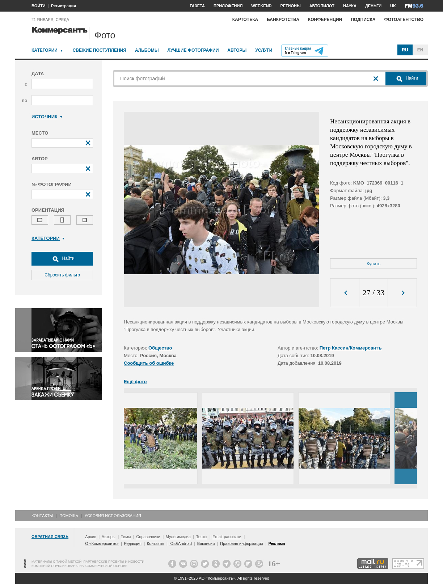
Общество (160, 348)
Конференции (325, 19)
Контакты (42, 515)
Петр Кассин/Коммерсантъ (351, 348)
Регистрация (63, 6)
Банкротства (283, 19)
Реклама (276, 543)
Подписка (363, 19)
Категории (44, 50)
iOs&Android (180, 543)
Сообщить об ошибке (149, 363)
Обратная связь (49, 536)
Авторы (236, 50)
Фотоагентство (403, 19)
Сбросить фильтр (62, 275)
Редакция (132, 543)
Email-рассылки (226, 536)
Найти (62, 258)
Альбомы (147, 50)
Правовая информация (241, 543)
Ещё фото (135, 381)
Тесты (201, 536)
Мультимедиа (178, 536)
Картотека (245, 19)
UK (393, 6)
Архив (90, 536)
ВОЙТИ (38, 6)
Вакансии (206, 543)
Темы (126, 536)
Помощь (68, 515)
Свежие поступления (99, 50)
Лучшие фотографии (193, 50)
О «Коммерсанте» (101, 543)
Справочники (148, 536)
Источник (46, 116)
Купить (373, 263)
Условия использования (113, 515)
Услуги (263, 50)
